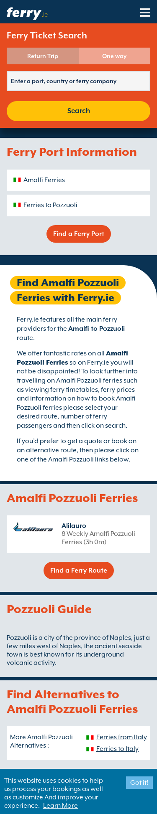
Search (78, 111)
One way (114, 56)
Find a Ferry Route (78, 570)
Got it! (139, 782)
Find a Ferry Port (78, 234)
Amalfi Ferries (44, 180)
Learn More (60, 805)
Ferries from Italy (121, 737)
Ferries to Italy (117, 749)
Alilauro (74, 526)
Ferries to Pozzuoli (50, 205)
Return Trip (42, 56)
